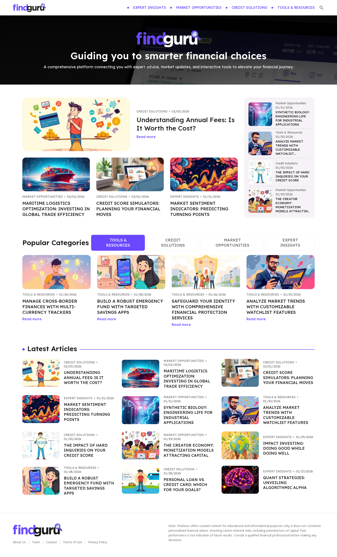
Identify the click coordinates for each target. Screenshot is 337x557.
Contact (51, 542)
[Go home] (29, 7)
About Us (19, 542)
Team (36, 542)
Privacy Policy (97, 542)
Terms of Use (72, 542)
